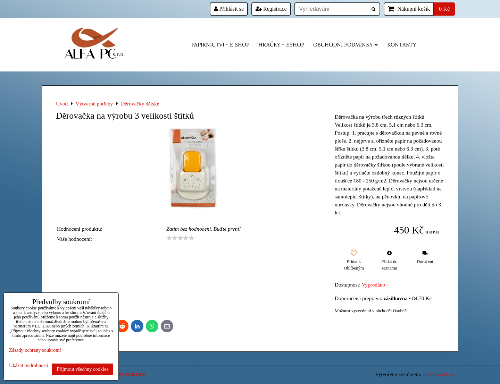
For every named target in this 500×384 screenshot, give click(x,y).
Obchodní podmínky (345, 44)
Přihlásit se (229, 9)
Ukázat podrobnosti (28, 365)
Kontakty (401, 44)
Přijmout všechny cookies (82, 369)
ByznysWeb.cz (439, 374)
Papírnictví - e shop (220, 44)
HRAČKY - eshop (281, 44)
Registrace (271, 9)
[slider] (180, 238)
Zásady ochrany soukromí (35, 350)
